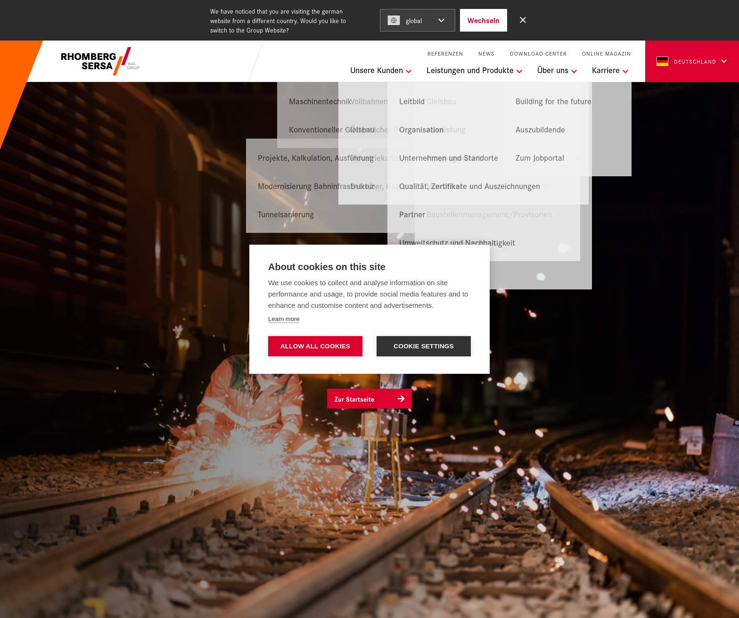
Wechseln (484, 20)
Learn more (283, 318)
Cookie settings (424, 346)
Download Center (538, 53)
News (486, 53)
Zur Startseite (354, 399)
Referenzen (445, 53)
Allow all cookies (315, 346)
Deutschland (686, 61)
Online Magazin (606, 53)
